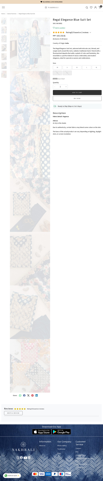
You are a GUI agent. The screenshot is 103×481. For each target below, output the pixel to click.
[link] (87, 7)
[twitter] (28, 395)
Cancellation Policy (82, 464)
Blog (59, 453)
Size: (54, 63)
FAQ (77, 452)
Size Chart (59, 79)
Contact (78, 448)
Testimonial (61, 449)
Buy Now (77, 98)
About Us (42, 446)
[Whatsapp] (20, 395)
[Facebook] (21, 457)
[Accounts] (95, 7)
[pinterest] (32, 395)
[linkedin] (37, 395)
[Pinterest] (29, 457)
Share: (15, 395)
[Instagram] (18, 457)
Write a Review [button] (13, 413)
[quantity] (60, 87)
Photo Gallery (62, 446)
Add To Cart (77, 92)
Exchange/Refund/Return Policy (83, 459)
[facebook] (24, 395)
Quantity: (56, 82)
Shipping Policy (81, 455)
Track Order (80, 468)
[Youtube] (25, 458)
